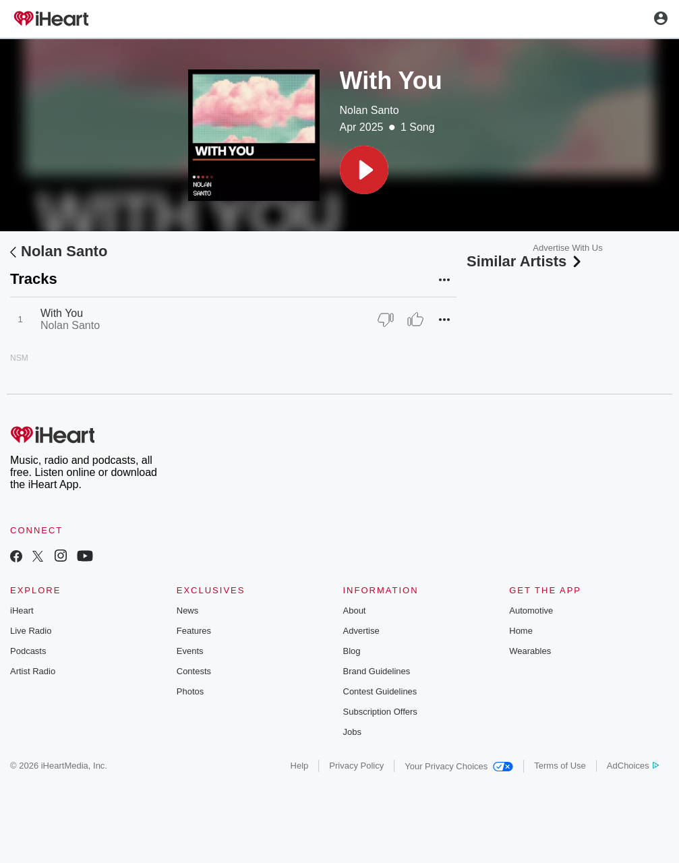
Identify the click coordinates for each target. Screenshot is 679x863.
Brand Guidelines (377, 671)
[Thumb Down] (386, 319)
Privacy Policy (356, 766)
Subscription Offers (380, 712)
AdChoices (633, 766)
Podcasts (28, 651)
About (354, 610)
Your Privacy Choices (459, 766)
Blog (352, 651)
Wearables (530, 651)
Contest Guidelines (380, 691)
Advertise (361, 631)
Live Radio (30, 631)
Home (521, 631)
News (188, 610)
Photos (190, 691)
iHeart (22, 610)
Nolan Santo (369, 110)
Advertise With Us (567, 248)
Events (190, 651)
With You (61, 313)
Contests (194, 671)
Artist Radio (32, 671)
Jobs (352, 732)
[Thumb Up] (415, 319)
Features (194, 631)
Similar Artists (525, 261)
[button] (364, 170)
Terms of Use (560, 766)
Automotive (531, 610)
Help (300, 766)
